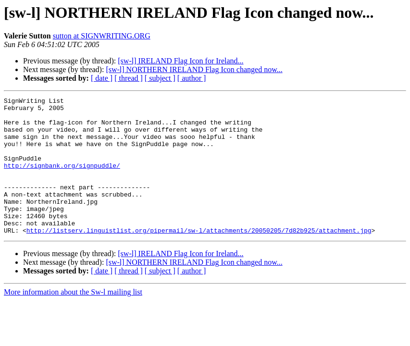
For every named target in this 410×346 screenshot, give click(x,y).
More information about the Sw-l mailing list (73, 319)
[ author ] (191, 78)
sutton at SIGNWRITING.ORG (101, 36)
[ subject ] (160, 78)
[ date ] (101, 78)
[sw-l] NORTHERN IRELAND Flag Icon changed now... (194, 69)
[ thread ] (128, 78)
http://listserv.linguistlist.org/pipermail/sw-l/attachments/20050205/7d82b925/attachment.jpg (199, 257)
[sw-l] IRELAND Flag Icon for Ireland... (180, 61)
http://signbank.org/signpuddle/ (62, 179)
